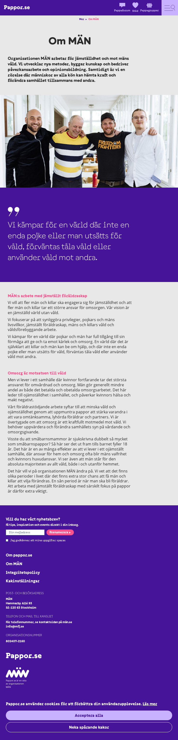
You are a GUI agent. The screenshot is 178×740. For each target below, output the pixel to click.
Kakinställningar (22, 580)
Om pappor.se (19, 555)
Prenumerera (60, 532)
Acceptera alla (89, 715)
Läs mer (150, 703)
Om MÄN (14, 563)
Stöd (135, 7)
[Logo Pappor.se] (17, 8)
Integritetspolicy (23, 572)
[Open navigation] (170, 7)
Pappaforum (122, 7)
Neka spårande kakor (89, 727)
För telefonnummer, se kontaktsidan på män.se (39, 622)
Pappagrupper (149, 7)
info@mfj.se (15, 626)
